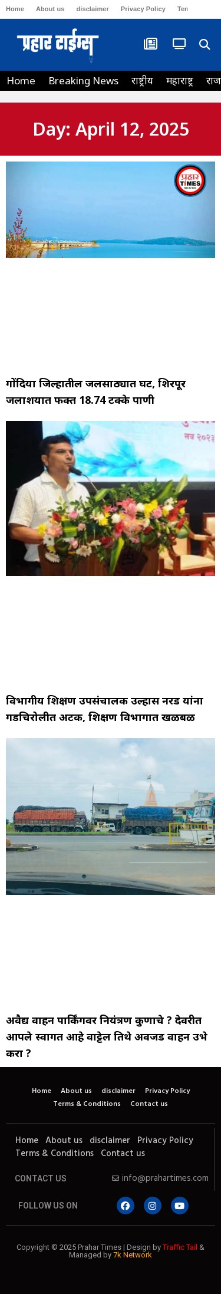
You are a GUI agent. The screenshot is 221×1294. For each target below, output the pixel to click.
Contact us (149, 1104)
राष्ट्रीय (142, 80)
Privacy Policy (143, 8)
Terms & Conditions (87, 1104)
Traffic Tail (180, 1247)
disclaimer (92, 8)
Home (15, 8)
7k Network (132, 1254)
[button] (204, 45)
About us (50, 8)
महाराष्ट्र (179, 80)
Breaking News (83, 80)
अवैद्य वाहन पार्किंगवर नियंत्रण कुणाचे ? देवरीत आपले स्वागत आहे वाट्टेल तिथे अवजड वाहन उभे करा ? (106, 1036)
